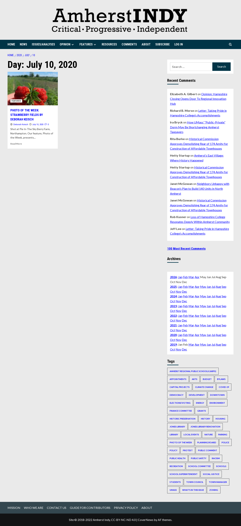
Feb (185, 277)
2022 (173, 315)
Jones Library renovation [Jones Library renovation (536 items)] (205, 426)
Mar (191, 277)
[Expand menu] (72, 44)
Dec (184, 291)
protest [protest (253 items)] (188, 450)
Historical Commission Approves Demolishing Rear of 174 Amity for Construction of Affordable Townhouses (199, 143)
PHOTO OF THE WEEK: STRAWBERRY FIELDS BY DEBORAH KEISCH (26, 114)
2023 (173, 306)
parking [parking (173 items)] (222, 434)
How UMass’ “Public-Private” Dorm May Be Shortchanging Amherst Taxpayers (197, 127)
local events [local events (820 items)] (191, 434)
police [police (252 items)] (225, 442)
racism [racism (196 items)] (216, 458)
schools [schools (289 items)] (221, 466)
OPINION (67, 44)
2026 (173, 277)
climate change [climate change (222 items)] (204, 387)
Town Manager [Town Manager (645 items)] (218, 482)
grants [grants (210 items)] (201, 411)
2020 (173, 335)
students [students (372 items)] (175, 482)
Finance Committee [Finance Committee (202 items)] (181, 411)
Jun (209, 286)
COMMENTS (129, 44)
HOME (11, 44)
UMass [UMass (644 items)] (173, 490)
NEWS (23, 44)
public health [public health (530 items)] (177, 458)
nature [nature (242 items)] (208, 434)
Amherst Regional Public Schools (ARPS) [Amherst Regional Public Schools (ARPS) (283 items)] (193, 371)
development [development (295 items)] (197, 395)
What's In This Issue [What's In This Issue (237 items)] (193, 490)
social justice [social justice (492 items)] (211, 474)
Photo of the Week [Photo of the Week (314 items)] (181, 442)
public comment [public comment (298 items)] (207, 450)
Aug (218, 286)
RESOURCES (109, 44)
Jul (213, 286)
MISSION (14, 507)
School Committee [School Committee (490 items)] (199, 466)
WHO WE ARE (33, 507)
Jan (180, 277)
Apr (197, 277)
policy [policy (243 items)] (173, 450)
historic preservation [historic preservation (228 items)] (182, 418)
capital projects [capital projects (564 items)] (180, 387)
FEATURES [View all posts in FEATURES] (16, 101)
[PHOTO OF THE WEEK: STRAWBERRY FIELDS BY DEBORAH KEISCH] (33, 88)
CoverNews (145, 519)
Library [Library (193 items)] (174, 434)
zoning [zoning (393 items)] (213, 490)
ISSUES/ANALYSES (43, 44)
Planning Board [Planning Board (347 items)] (206, 442)
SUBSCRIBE (162, 44)
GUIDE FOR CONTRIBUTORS (90, 507)
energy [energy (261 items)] (200, 403)
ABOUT (146, 44)
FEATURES (88, 44)
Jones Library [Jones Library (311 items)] (177, 426)
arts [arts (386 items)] (194, 379)
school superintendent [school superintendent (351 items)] (184, 474)
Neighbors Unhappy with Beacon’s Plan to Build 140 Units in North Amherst (199, 188)
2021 (173, 325)
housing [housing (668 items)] (220, 418)
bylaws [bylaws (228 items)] (221, 379)
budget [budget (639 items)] (207, 379)
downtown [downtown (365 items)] (217, 395)
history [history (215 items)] (205, 418)
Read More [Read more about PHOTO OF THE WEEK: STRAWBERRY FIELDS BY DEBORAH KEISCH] (16, 143)
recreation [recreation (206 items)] (176, 466)
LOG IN (178, 44)
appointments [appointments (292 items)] (178, 379)
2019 (173, 344)
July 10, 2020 (37, 124)
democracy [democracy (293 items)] (176, 395)
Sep (224, 286)
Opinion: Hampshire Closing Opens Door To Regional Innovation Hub (198, 98)
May (203, 286)
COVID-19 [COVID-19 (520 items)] (224, 387)
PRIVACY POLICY (126, 507)
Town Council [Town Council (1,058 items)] (194, 482)
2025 (173, 286)
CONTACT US (56, 507)
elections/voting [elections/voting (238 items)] (180, 403)
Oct (172, 291)
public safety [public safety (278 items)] (198, 458)
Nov (178, 291)
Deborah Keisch (20, 124)
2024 (173, 296)
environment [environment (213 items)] (217, 403)
